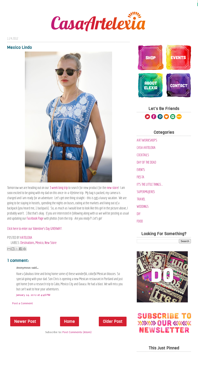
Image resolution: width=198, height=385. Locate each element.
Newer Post (25, 321)
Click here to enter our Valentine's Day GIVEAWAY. (34, 228)
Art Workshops (147, 140)
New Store (51, 242)
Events (141, 169)
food (140, 221)
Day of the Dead (146, 162)
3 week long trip (59, 187)
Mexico (39, 242)
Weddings (143, 206)
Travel (141, 199)
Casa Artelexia (146, 147)
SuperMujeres (146, 192)
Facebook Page (35, 218)
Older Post (112, 321)
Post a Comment (22, 303)
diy (138, 214)
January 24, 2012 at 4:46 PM (33, 294)
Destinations (27, 242)
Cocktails (143, 155)
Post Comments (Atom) (76, 332)
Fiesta (140, 177)
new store (112, 187)
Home (69, 321)
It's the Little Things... (150, 184)
